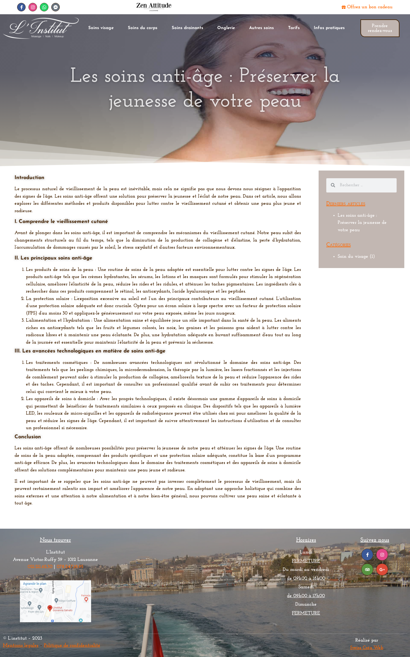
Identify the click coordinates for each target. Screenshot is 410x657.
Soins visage (101, 28)
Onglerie (226, 28)
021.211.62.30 (40, 566)
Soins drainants (187, 28)
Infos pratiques (329, 28)
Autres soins (261, 28)
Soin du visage (353, 256)
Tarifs (294, 28)
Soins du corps (142, 28)
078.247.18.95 (70, 566)
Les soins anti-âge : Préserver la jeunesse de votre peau (362, 222)
